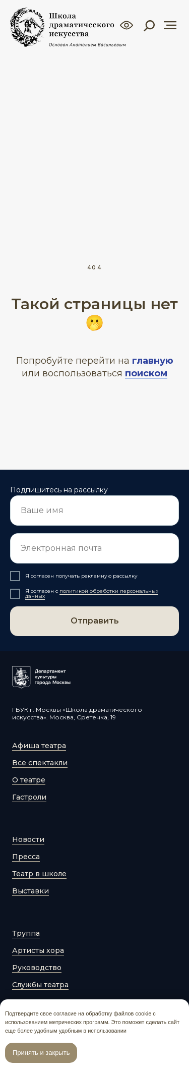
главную (152, 360)
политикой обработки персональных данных (91, 593)
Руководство (36, 967)
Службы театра (40, 984)
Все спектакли (40, 762)
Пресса (26, 856)
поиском (146, 373)
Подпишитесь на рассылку (59, 489)
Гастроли (29, 797)
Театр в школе (39, 873)
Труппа (26, 933)
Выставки (30, 890)
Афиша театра (39, 745)
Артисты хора (38, 950)
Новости (28, 839)
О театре (28, 779)
